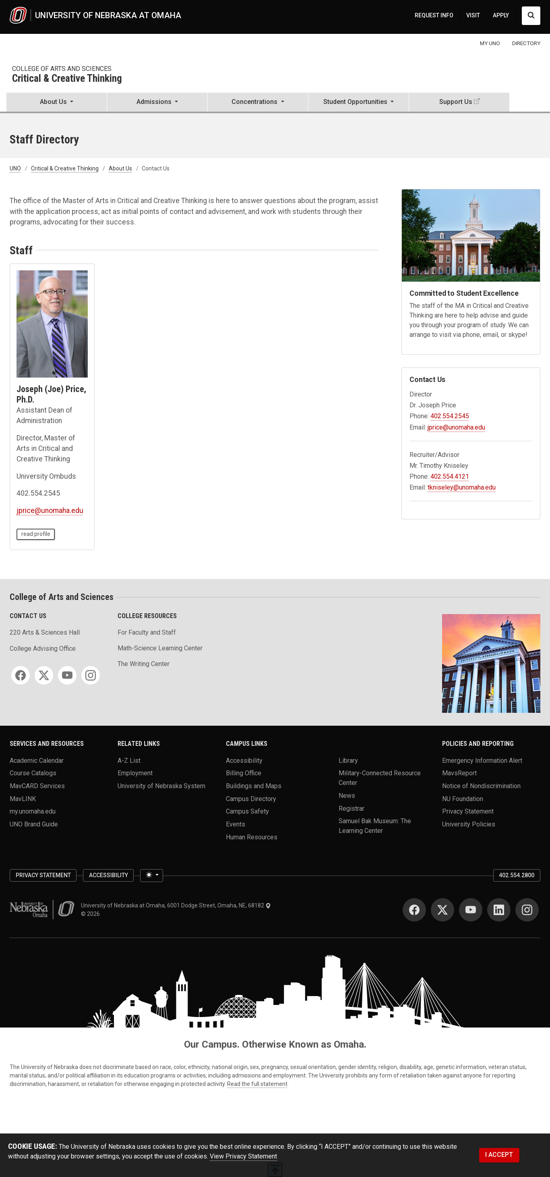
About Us (120, 168)
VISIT (473, 15)
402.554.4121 (449, 476)
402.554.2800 (516, 875)
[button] (56, 103)
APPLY (501, 15)
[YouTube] (67, 675)
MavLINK (23, 798)
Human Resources (251, 837)
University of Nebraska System (161, 785)
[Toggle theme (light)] (151, 875)
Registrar (351, 808)
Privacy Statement (468, 811)
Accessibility (244, 760)
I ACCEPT (499, 1154)
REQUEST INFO (434, 15)
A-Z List (129, 760)
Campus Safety (247, 811)
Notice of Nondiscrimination (481, 785)
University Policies (468, 824)
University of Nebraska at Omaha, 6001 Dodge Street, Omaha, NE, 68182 (176, 905)
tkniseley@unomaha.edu (462, 487)
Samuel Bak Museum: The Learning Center (375, 825)
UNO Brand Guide (34, 824)
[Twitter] (44, 675)
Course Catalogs (33, 773)
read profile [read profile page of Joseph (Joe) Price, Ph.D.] (35, 534)
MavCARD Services (37, 785)
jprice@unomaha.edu (50, 511)
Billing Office (243, 773)
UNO (15, 168)
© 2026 (91, 914)
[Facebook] (20, 675)
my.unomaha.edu (33, 811)
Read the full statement (257, 1084)
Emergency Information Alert (482, 760)
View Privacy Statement (243, 1156)
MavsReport (459, 773)
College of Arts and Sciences (62, 69)
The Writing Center (144, 664)
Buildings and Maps (253, 785)
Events (235, 824)
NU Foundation (462, 798)
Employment (135, 773)
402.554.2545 (449, 416)
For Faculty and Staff (147, 632)
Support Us (455, 102)
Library (348, 760)
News (347, 795)
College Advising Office (43, 648)
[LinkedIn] (499, 910)
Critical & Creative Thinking (67, 78)
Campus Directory (251, 798)
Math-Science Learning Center (160, 648)
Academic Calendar (37, 760)
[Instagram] (90, 675)
